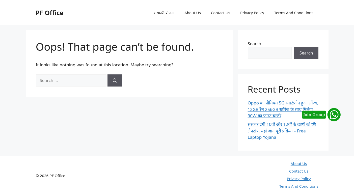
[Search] (114, 80)
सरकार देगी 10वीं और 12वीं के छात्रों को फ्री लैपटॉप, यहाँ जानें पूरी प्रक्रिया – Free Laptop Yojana (282, 130)
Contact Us (220, 12)
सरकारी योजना (164, 12)
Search (254, 43)
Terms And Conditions (293, 12)
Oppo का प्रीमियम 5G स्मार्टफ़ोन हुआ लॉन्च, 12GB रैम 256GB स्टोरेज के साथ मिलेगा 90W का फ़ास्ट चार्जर (283, 109)
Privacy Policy (252, 12)
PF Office (50, 12)
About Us (192, 12)
